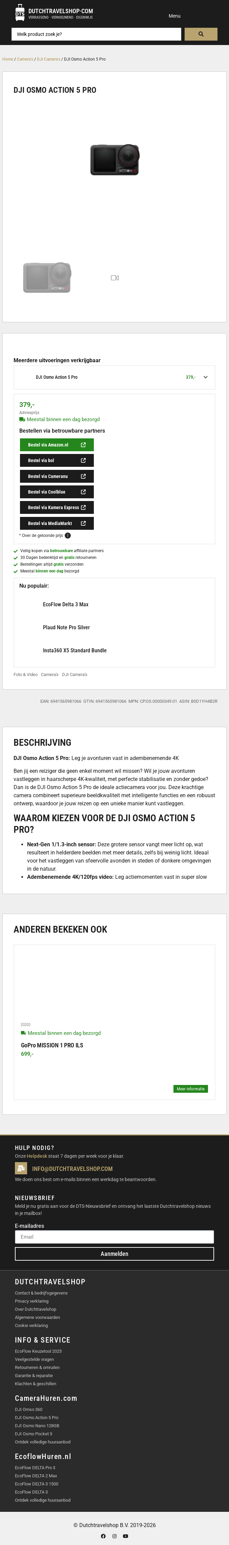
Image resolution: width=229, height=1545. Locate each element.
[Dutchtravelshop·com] (20, 12)
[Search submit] (201, 34)
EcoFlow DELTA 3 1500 (36, 1483)
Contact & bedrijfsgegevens (41, 1293)
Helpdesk (37, 1156)
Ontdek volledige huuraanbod (42, 1441)
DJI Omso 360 (28, 1409)
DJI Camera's (48, 59)
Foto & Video (26, 674)
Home (7, 59)
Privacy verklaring (31, 1301)
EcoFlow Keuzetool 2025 (38, 1351)
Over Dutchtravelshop (35, 1309)
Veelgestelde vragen (34, 1359)
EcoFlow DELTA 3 (31, 1492)
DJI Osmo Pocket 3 (33, 1433)
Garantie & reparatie (34, 1375)
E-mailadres (29, 1226)
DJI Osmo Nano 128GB (37, 1425)
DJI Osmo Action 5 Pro (36, 1417)
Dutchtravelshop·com (60, 11)
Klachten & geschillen (35, 1383)
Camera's (25, 59)
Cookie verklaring (31, 1325)
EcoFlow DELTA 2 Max (36, 1475)
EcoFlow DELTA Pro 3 (35, 1467)
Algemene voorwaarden (37, 1317)
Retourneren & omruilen (37, 1367)
